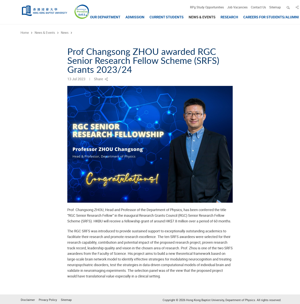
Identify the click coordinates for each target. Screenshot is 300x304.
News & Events (44, 32)
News (64, 32)
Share (101, 79)
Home (24, 32)
